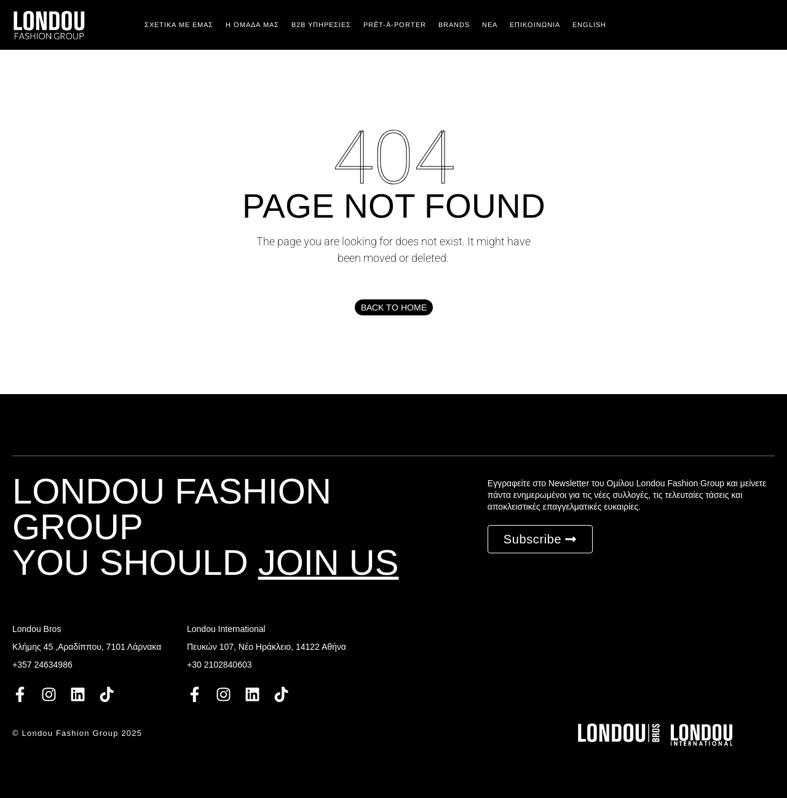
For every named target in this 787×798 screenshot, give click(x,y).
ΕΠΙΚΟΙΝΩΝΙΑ (535, 24)
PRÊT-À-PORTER (394, 24)
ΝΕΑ (489, 24)
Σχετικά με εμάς (178, 24)
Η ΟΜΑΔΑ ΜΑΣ (252, 24)
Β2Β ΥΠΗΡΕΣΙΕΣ (321, 24)
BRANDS (454, 24)
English (589, 24)
